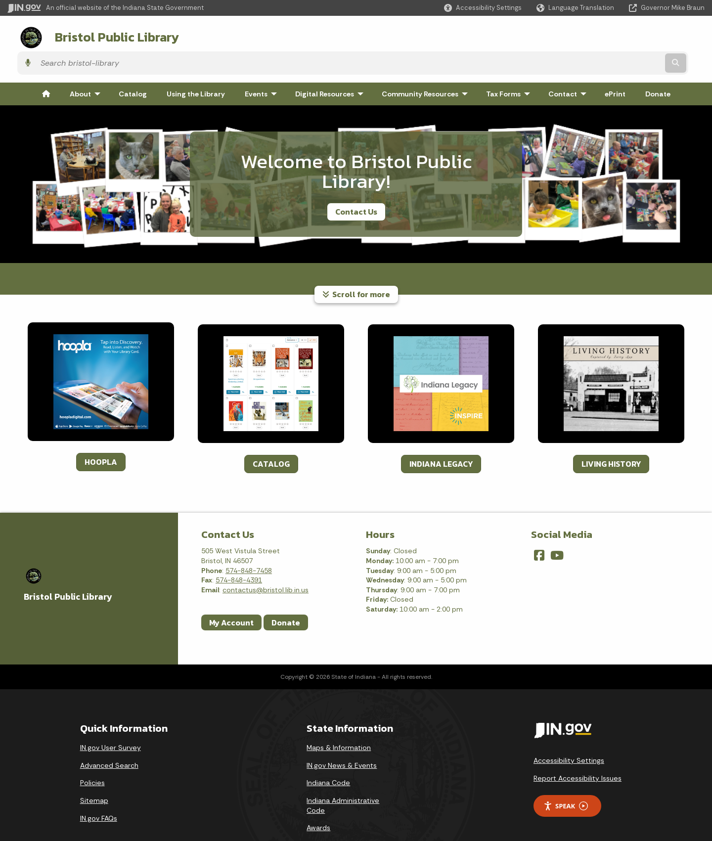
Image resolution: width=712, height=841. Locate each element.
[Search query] (619, 35)
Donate (285, 595)
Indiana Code (328, 755)
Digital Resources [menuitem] (331, 66)
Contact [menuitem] (569, 66)
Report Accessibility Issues (578, 750)
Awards (318, 800)
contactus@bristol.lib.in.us (265, 562)
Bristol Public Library (105, 35)
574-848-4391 (239, 552)
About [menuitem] (87, 66)
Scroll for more (356, 266)
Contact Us (356, 184)
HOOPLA (101, 434)
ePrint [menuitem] (615, 66)
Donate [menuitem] (657, 66)
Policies (92, 755)
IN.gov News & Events (342, 737)
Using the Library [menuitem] (196, 66)
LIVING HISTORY (611, 436)
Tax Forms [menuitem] (510, 66)
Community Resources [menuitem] (427, 66)
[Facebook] (539, 528)
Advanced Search (109, 737)
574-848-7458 (248, 543)
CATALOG (271, 436)
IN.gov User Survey (110, 719)
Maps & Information (339, 719)
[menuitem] (46, 66)
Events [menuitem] (263, 66)
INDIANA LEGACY (441, 436)
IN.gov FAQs (98, 790)
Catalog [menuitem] (133, 66)
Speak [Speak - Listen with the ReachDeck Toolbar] (565, 778)
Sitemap (94, 772)
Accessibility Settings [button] (569, 732)
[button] (483, 7)
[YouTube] (557, 528)
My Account (231, 595)
